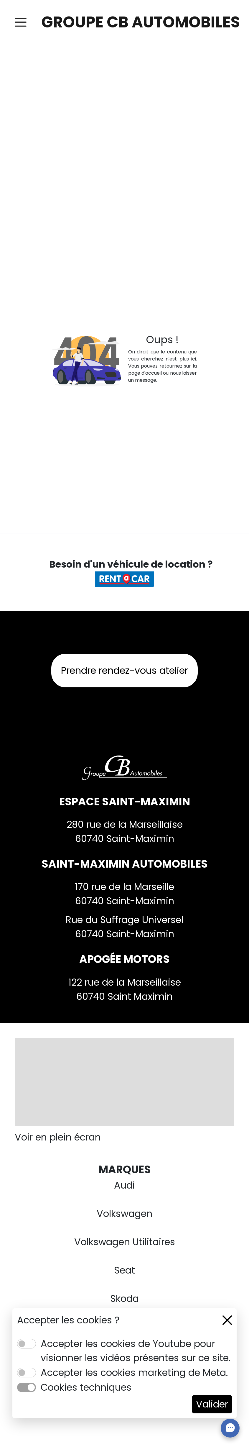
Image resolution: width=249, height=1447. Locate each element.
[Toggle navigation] (20, 22)
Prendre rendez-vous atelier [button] (124, 670)
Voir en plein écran (58, 1137)
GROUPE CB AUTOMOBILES (140, 22)
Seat (124, 1270)
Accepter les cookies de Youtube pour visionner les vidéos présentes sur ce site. (135, 1350)
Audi (124, 1185)
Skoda (124, 1298)
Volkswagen (124, 1213)
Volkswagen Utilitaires (124, 1241)
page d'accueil (145, 373)
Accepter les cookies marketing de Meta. (134, 1372)
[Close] (227, 1320)
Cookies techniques (86, 1387)
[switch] (26, 1343)
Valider (212, 1404)
